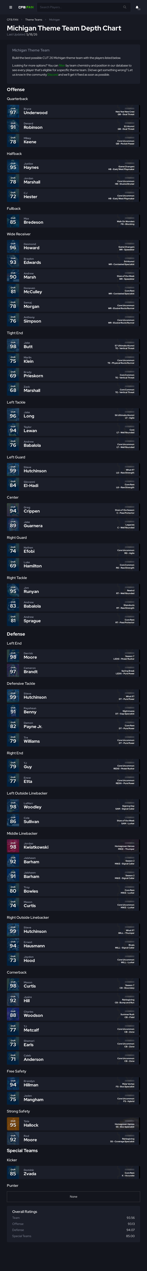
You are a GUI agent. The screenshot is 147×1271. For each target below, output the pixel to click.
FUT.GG (26, 1264)
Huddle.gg (13, 1264)
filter (62, 65)
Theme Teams (33, 19)
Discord (52, 75)
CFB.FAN (12, 19)
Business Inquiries (110, 1260)
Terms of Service (87, 1260)
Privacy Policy (67, 1260)
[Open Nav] (10, 7)
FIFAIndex (39, 1264)
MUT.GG (128, 1260)
